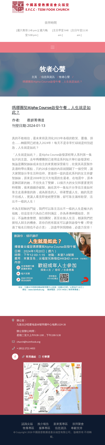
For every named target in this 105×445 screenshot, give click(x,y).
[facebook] (15, 356)
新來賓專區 (61, 424)
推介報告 (43, 424)
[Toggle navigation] (52, 47)
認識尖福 (27, 424)
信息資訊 (60, 428)
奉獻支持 (76, 428)
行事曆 (46, 356)
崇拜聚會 (78, 424)
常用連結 (31, 356)
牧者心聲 (64, 76)
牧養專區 (28, 428)
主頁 (35, 76)
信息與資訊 (48, 76)
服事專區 (44, 428)
